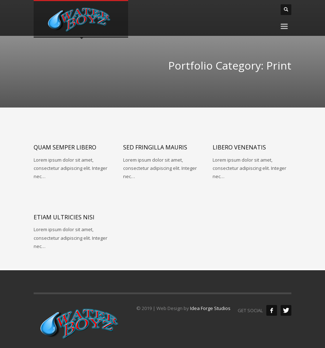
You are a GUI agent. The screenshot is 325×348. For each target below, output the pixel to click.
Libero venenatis (239, 147)
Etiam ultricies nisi (64, 217)
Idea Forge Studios (210, 308)
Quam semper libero (65, 147)
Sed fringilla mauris (155, 147)
